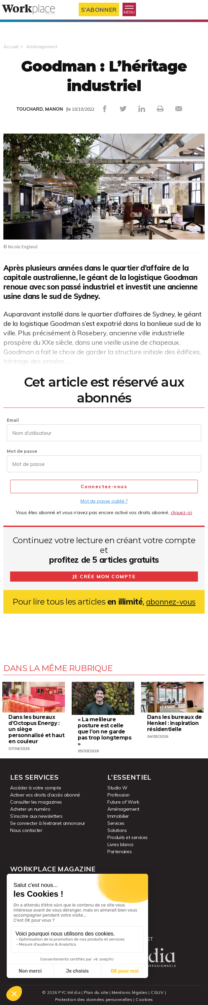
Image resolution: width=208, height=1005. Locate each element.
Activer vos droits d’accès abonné (45, 792)
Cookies (145, 996)
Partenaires (119, 849)
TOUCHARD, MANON (39, 109)
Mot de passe (22, 451)
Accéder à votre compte (35, 785)
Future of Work (123, 799)
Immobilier (118, 813)
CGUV (158, 989)
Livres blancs (120, 842)
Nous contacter (26, 828)
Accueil (11, 46)
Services (116, 820)
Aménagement (42, 46)
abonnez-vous (170, 602)
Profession (118, 792)
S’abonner (100, 9)
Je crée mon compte (104, 577)
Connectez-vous (104, 487)
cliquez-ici (181, 512)
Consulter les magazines (36, 799)
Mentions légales (130, 989)
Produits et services (127, 835)
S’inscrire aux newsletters (36, 813)
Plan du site (95, 989)
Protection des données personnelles (94, 996)
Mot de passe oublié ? (104, 501)
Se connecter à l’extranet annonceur (47, 820)
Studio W (117, 785)
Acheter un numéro (30, 806)
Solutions (117, 828)
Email (13, 420)
